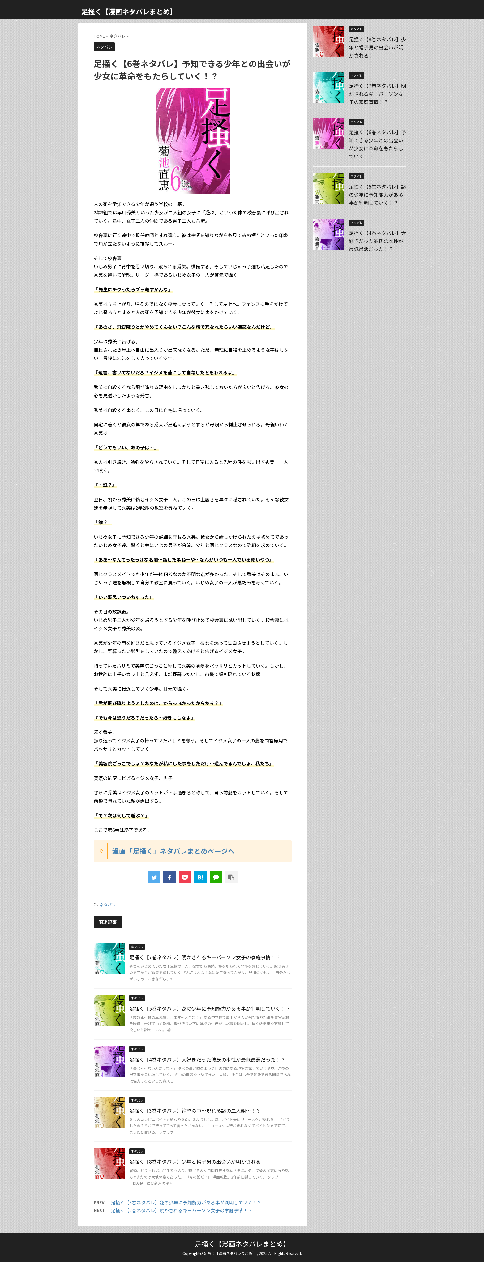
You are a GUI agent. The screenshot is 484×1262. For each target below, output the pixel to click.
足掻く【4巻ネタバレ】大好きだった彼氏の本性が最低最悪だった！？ (207, 1059)
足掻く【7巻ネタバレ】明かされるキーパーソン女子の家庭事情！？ (205, 957)
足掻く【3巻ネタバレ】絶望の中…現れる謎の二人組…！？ (195, 1110)
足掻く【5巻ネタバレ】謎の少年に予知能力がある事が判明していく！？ (209, 1008)
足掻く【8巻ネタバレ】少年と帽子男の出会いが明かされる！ (197, 1161)
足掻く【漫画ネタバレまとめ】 (129, 11)
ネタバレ (108, 905)
